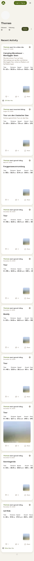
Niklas (6, 548)
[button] (20, 3)
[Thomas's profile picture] (5, 15)
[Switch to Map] (26, 89)
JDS (6, 100)
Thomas (6, 23)
